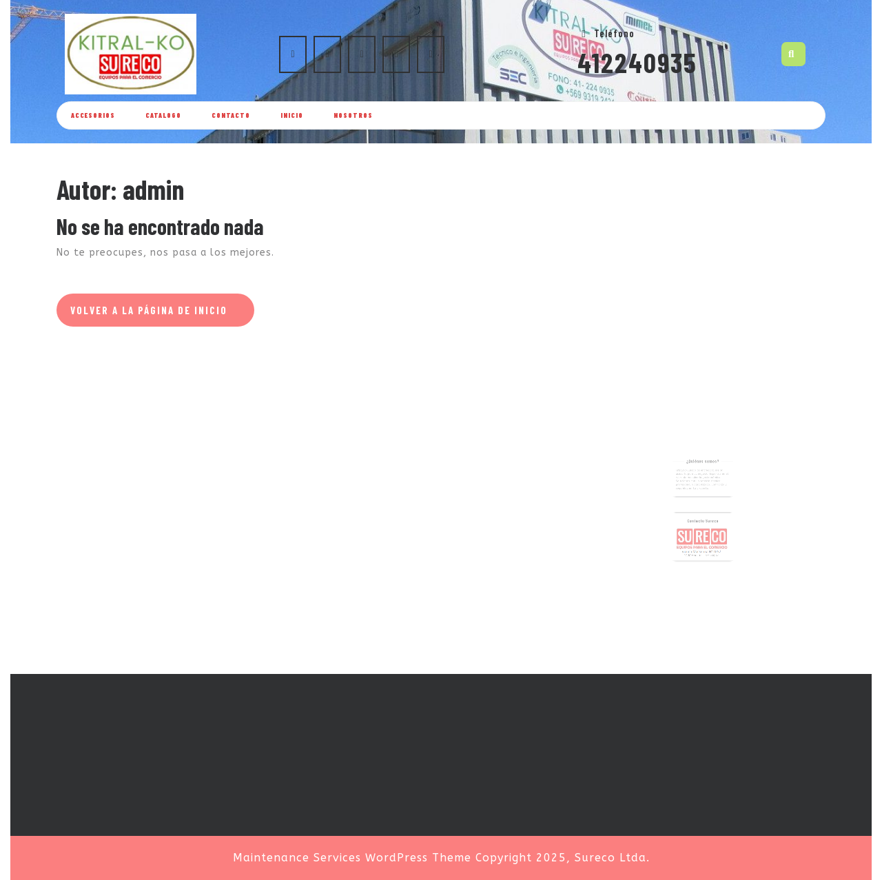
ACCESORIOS (93, 115)
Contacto (231, 115)
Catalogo (163, 115)
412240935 (637, 62)
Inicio (291, 115)
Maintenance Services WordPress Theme (352, 857)
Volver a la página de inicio (162, 314)
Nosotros (353, 115)
